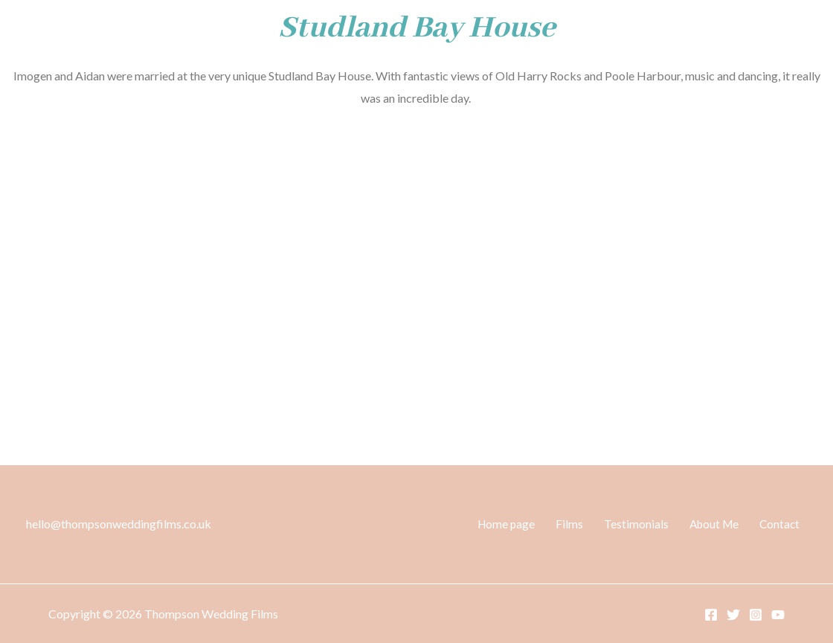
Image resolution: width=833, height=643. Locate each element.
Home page (543, 523)
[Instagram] (755, 614)
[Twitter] (733, 614)
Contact (786, 523)
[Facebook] (711, 614)
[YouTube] (778, 614)
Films (598, 523)
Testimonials (656, 523)
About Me (727, 523)
